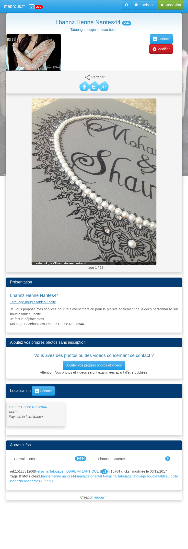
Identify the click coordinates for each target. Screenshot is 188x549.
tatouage (139, 476)
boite (174, 476)
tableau (164, 476)
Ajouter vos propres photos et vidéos (94, 365)
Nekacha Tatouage (49, 471)
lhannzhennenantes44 (27, 481)
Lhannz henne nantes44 (57, 476)
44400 (49, 481)
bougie (152, 476)
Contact (161, 39)
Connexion (171, 5)
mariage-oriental (89, 476)
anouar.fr (101, 497)
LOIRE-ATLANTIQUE (82, 471)
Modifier (161, 49)
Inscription (144, 5)
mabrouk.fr (14, 6)
